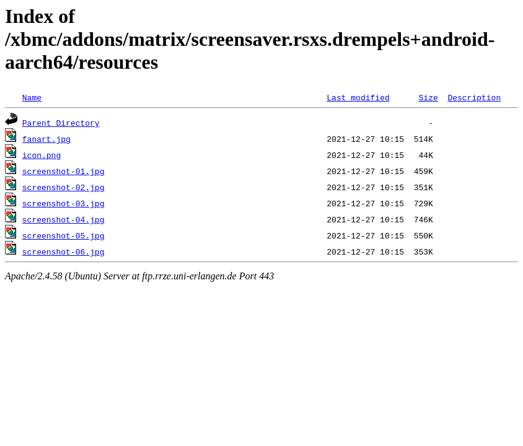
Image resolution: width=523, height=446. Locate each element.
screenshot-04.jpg (63, 219)
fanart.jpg (46, 138)
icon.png (41, 154)
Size (427, 97)
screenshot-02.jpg (63, 187)
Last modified (358, 97)
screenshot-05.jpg (63, 235)
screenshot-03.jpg (63, 203)
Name (32, 97)
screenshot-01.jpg (63, 171)
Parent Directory (61, 122)
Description (474, 97)
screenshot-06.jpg (63, 251)
